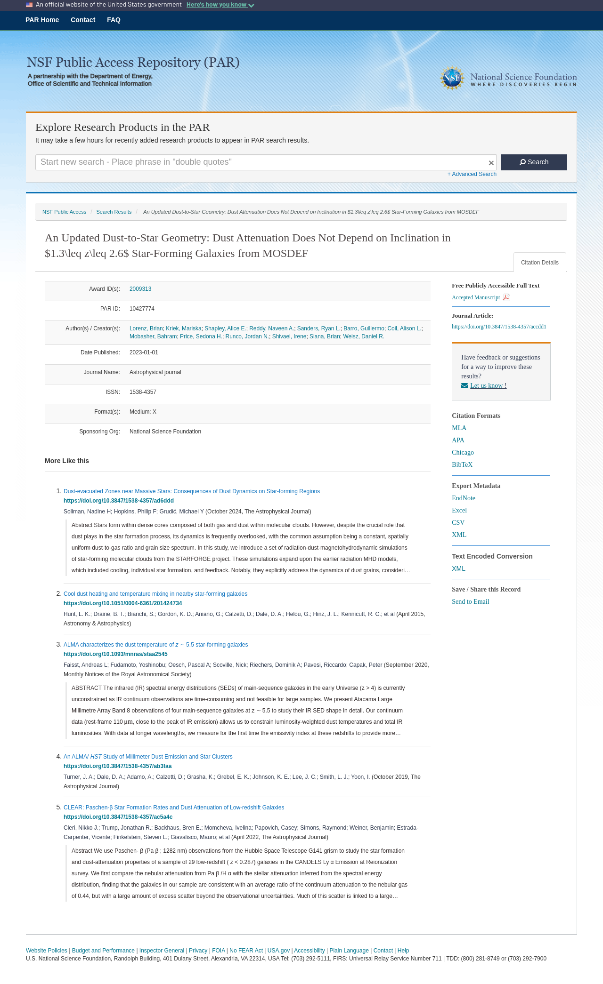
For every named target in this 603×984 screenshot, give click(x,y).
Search (534, 162)
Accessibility (309, 950)
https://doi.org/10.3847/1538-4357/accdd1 (500, 326)
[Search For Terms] (266, 162)
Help (403, 950)
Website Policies (46, 950)
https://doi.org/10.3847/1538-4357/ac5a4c (120, 817)
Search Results (113, 212)
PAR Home (42, 20)
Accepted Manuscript (481, 297)
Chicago (463, 452)
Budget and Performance (103, 950)
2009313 (140, 289)
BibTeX (462, 464)
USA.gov (279, 950)
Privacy (198, 950)
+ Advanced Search (472, 174)
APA (458, 440)
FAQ (114, 20)
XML (459, 534)
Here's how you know (220, 4)
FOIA (218, 950)
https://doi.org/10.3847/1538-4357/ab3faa (119, 766)
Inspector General (161, 950)
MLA (459, 428)
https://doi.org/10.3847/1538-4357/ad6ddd (120, 500)
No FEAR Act (246, 950)
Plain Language (348, 950)
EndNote (463, 498)
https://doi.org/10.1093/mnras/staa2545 (117, 654)
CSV (458, 522)
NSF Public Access (64, 212)
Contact (83, 20)
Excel (459, 510)
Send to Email (470, 601)
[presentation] (128, 722)
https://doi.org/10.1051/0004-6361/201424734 (124, 603)
